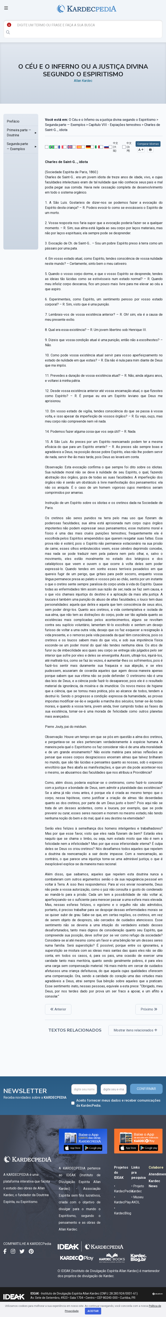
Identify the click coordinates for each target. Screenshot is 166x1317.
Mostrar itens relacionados (135, 1030)
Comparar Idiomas (148, 143)
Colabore (156, 1167)
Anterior (58, 1009)
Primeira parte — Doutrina (19, 132)
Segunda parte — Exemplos (17, 146)
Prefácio (13, 121)
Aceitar (93, 1311)
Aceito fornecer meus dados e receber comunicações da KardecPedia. (118, 1103)
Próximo (149, 1009)
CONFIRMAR (146, 1089)
